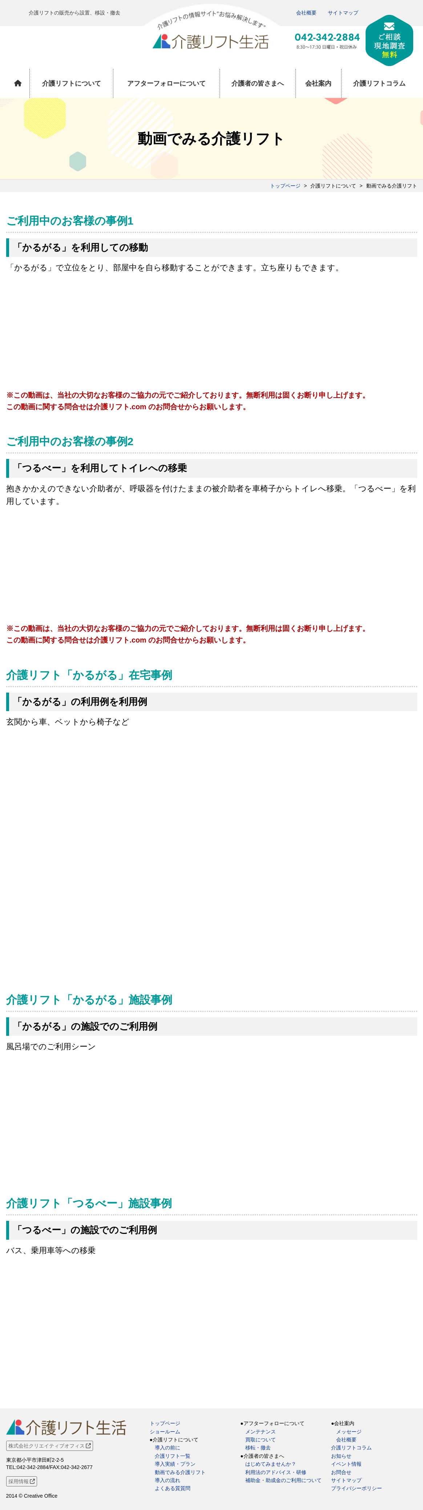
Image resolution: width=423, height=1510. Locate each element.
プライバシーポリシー (356, 1488)
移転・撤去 (258, 1447)
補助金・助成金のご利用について (283, 1480)
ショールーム (165, 1432)
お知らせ (341, 1456)
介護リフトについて (71, 83)
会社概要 (306, 13)
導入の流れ (167, 1480)
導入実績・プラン (175, 1464)
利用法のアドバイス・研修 (275, 1472)
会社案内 (318, 83)
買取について (260, 1440)
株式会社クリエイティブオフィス (49, 1446)
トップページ (285, 186)
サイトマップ (343, 13)
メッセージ (349, 1432)
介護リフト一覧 (172, 1456)
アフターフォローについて (166, 83)
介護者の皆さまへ (257, 83)
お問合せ (341, 1472)
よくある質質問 (172, 1488)
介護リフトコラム (379, 83)
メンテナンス (260, 1432)
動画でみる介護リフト (180, 1472)
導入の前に (167, 1447)
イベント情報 (346, 1464)
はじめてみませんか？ (270, 1464)
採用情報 (21, 1481)
